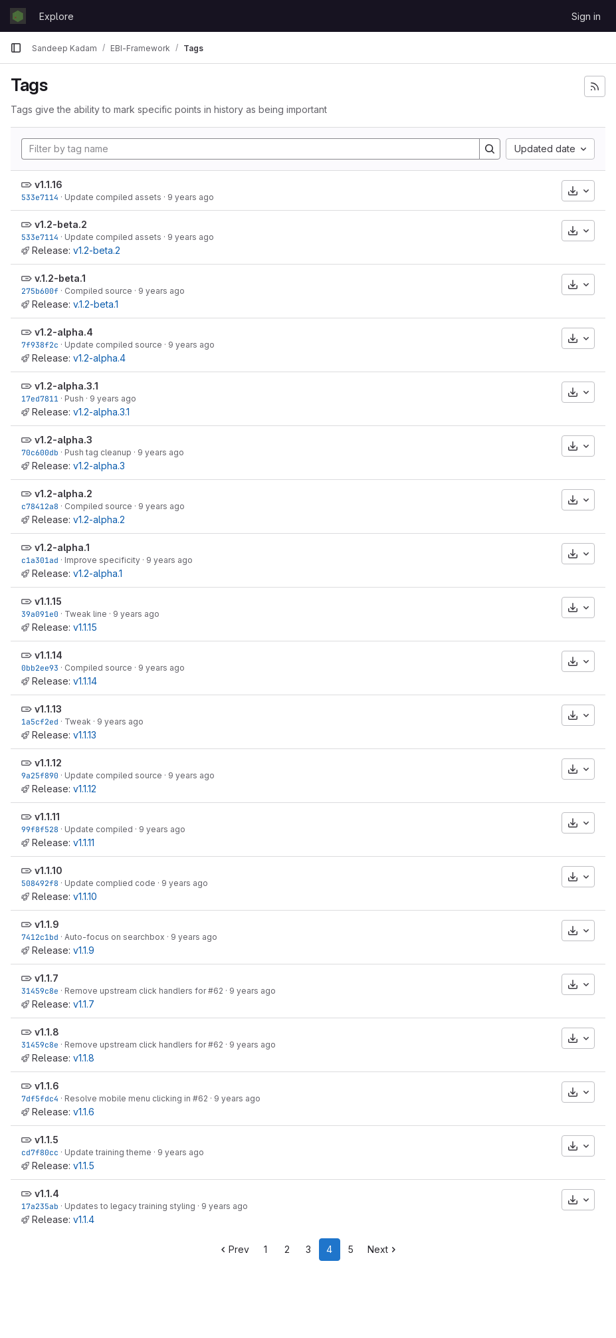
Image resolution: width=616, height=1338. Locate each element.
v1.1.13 (48, 709)
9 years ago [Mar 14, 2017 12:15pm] (120, 721)
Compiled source (98, 291)
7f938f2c (39, 345)
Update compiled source (113, 345)
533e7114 (39, 197)
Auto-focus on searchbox (114, 937)
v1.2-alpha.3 (63, 439)
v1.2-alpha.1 (62, 547)
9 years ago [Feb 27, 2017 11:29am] (194, 937)
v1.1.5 (46, 1139)
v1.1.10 (48, 870)
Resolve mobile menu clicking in (128, 1098)
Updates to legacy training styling (129, 1206)
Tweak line (85, 614)
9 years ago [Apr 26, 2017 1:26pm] (191, 345)
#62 (215, 991)
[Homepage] (18, 16)
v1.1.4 (47, 1193)
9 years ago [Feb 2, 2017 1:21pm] (224, 1206)
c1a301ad (39, 560)
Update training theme (108, 1152)
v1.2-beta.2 (61, 224)
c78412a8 (39, 506)
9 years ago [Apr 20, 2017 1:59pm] (161, 452)
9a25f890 (39, 775)
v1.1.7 (46, 978)
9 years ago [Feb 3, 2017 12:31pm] (237, 1098)
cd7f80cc (39, 1152)
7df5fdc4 (39, 1098)
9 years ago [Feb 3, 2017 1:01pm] (252, 991)
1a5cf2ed (39, 721)
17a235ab (39, 1206)
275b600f (39, 291)
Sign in (586, 16)
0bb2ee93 (39, 668)
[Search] (489, 149)
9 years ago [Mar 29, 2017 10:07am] (161, 668)
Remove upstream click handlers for (136, 991)
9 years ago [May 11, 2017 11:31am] (161, 291)
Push (74, 398)
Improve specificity (102, 560)
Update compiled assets (112, 197)
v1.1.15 (48, 601)
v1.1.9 (47, 924)
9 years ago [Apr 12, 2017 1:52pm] (169, 560)
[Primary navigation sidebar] (16, 47)
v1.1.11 (47, 816)
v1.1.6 (47, 1085)
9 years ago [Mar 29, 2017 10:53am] (136, 614)
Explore (56, 16)
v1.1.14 (48, 655)
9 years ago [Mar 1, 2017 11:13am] (162, 829)
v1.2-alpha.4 (64, 332)
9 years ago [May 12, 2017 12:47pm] (190, 197)
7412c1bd (39, 937)
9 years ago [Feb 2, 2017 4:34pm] (180, 1152)
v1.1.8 (47, 1032)
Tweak (77, 721)
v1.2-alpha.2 (63, 493)
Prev (233, 1249)
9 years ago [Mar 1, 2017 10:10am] (184, 883)
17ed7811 (39, 398)
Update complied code (109, 883)
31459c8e (39, 991)
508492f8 (39, 883)
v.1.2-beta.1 (60, 278)
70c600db (39, 452)
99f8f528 (39, 829)
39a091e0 (39, 614)
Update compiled (98, 829)
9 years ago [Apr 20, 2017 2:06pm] (113, 398)
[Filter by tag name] (250, 149)
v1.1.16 (48, 184)
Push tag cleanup (98, 452)
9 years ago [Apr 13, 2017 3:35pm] (161, 506)
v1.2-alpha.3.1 (66, 385)
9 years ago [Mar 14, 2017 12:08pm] (191, 775)
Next (383, 1249)
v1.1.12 (48, 762)
